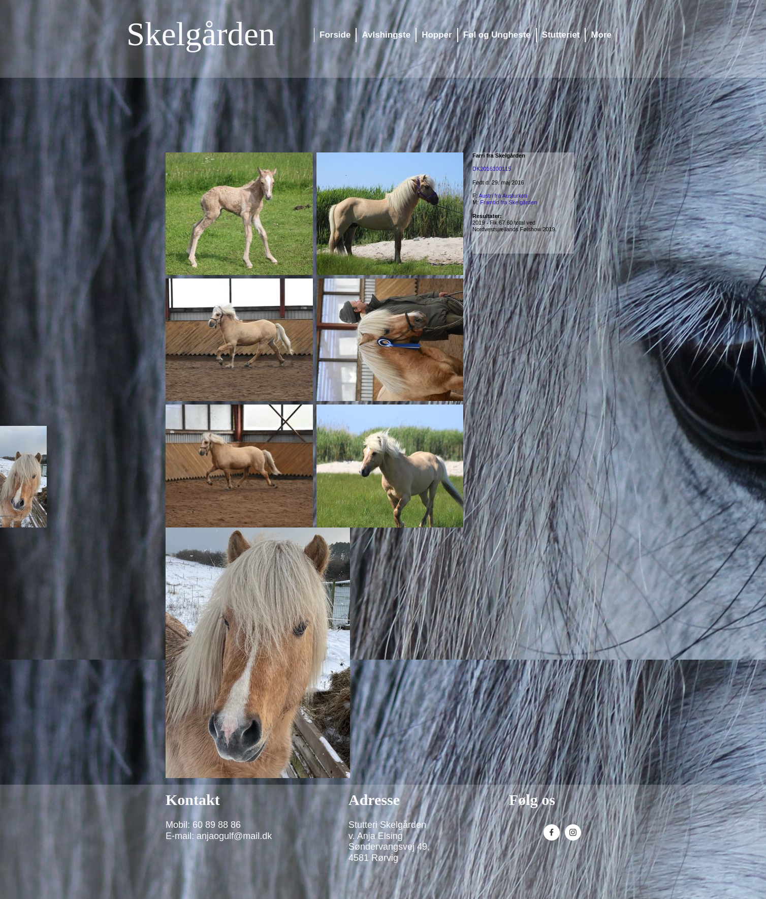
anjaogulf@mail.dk (234, 836)
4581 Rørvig (373, 858)
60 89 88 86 (217, 825)
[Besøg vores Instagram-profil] (573, 832)
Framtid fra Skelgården (508, 202)
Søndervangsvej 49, (389, 847)
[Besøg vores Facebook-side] (552, 832)
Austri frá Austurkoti (502, 196)
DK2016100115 (491, 169)
